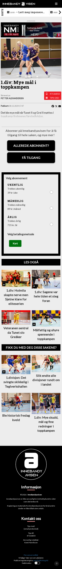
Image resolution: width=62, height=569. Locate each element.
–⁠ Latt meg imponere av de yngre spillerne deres (27, 12)
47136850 (55, 94)
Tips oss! (54, 98)
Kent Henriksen (31, 542)
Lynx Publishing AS (40, 560)
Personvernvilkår (31, 555)
